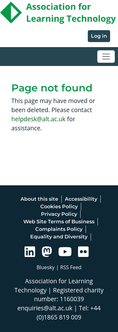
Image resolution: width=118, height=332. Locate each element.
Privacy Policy (59, 214)
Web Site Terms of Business (58, 222)
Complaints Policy (58, 229)
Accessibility (81, 199)
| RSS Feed (68, 267)
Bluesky (45, 267)
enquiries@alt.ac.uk (44, 308)
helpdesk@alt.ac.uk (38, 119)
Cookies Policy (59, 207)
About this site (39, 199)
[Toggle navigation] (106, 56)
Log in (99, 36)
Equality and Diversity (58, 237)
